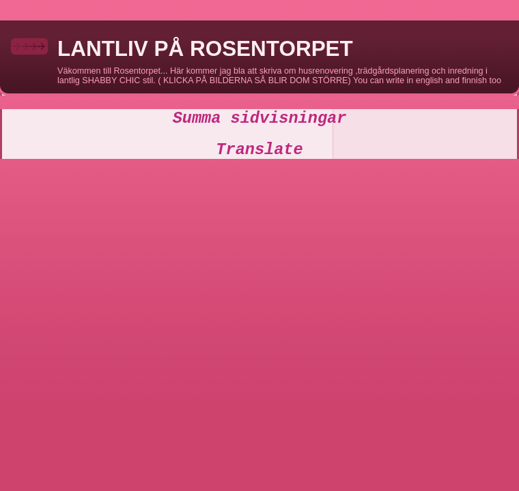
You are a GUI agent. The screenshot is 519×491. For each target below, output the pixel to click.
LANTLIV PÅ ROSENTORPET (205, 49)
